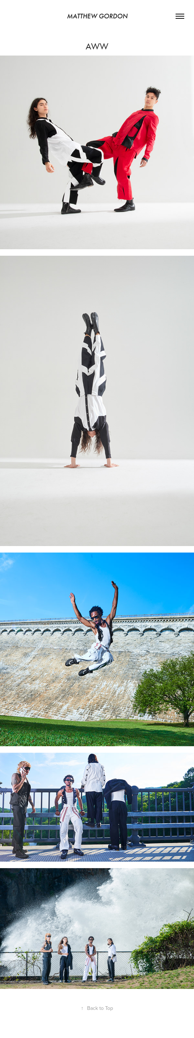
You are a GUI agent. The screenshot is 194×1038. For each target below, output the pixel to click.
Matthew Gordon (97, 16)
